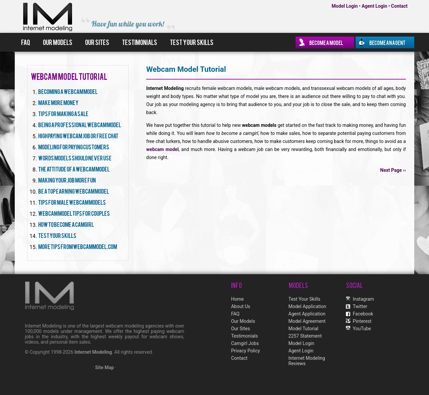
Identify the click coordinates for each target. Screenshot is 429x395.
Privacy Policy (245, 350)
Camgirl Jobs (245, 343)
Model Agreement (307, 321)
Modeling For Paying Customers (73, 146)
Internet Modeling (93, 352)
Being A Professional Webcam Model (79, 124)
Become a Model (326, 42)
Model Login (345, 6)
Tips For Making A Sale (63, 113)
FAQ (25, 42)
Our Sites (97, 42)
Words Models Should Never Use (75, 157)
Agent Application (307, 313)
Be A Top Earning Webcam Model (73, 190)
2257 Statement (305, 336)
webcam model (162, 149)
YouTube (362, 328)
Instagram (363, 299)
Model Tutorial (303, 328)
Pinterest (362, 321)
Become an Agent (387, 42)
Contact (399, 6)
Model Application (307, 306)
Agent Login (374, 6)
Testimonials (139, 42)
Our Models (57, 42)
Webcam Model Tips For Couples (74, 212)
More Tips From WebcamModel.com (77, 246)
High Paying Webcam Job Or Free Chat (78, 135)
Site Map (104, 367)
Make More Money (58, 102)
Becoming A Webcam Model (68, 91)
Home (237, 299)
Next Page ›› (393, 170)
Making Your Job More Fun (67, 179)
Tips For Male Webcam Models (72, 201)
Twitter (360, 306)
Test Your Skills (191, 42)
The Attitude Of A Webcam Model (74, 168)
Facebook (363, 313)
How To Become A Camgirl (66, 224)
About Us (240, 306)
